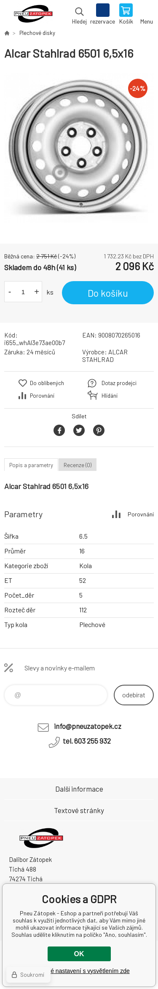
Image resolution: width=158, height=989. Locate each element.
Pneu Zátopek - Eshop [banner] (33, 14)
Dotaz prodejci (119, 383)
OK (79, 953)
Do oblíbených (47, 383)
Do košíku (108, 293)
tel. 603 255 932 (87, 740)
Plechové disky (37, 32)
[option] (79, 148)
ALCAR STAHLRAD (105, 355)
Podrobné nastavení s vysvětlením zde (78, 971)
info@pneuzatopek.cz (87, 726)
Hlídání (110, 395)
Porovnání (42, 395)
